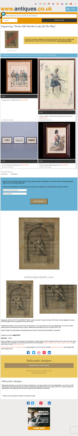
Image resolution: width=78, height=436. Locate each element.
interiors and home (18, 344)
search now (59, 20)
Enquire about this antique (39, 365)
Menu (73, 9)
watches (63, 343)
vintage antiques (48, 343)
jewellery (69, 343)
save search (39, 201)
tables (59, 343)
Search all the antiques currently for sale (12, 347)
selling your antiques (57, 347)
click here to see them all (39, 372)
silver (54, 343)
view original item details (64, 41)
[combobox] (9, 20)
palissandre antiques (39, 360)
